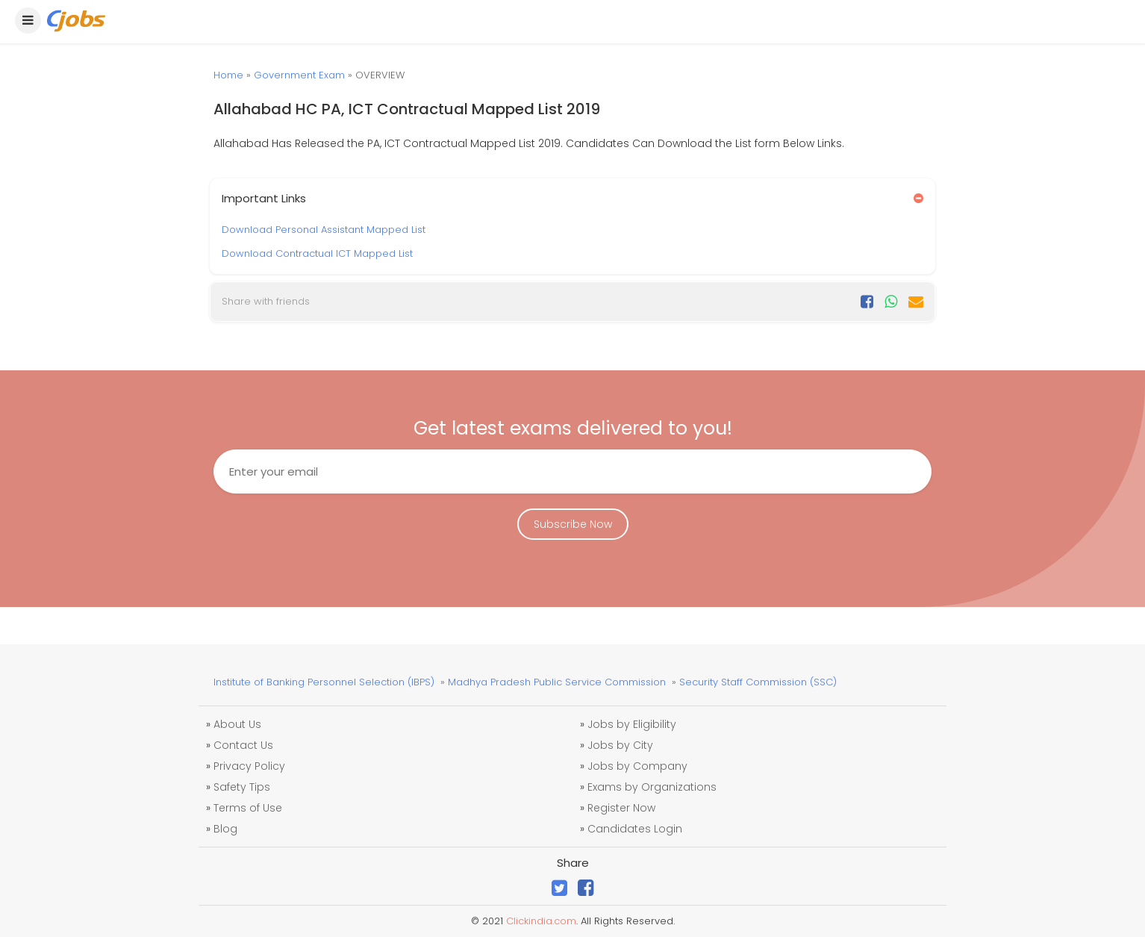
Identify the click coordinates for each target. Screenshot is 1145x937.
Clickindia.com (541, 921)
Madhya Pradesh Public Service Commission (557, 682)
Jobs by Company (637, 766)
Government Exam (299, 75)
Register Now (621, 807)
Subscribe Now (573, 524)
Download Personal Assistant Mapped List (323, 229)
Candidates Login (634, 828)
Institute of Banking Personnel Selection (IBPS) (323, 682)
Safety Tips (241, 786)
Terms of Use (247, 807)
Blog (225, 828)
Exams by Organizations (652, 786)
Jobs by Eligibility (631, 724)
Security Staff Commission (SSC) (758, 682)
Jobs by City (620, 745)
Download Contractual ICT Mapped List (317, 253)
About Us (237, 724)
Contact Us (243, 745)
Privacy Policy (249, 766)
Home (228, 75)
